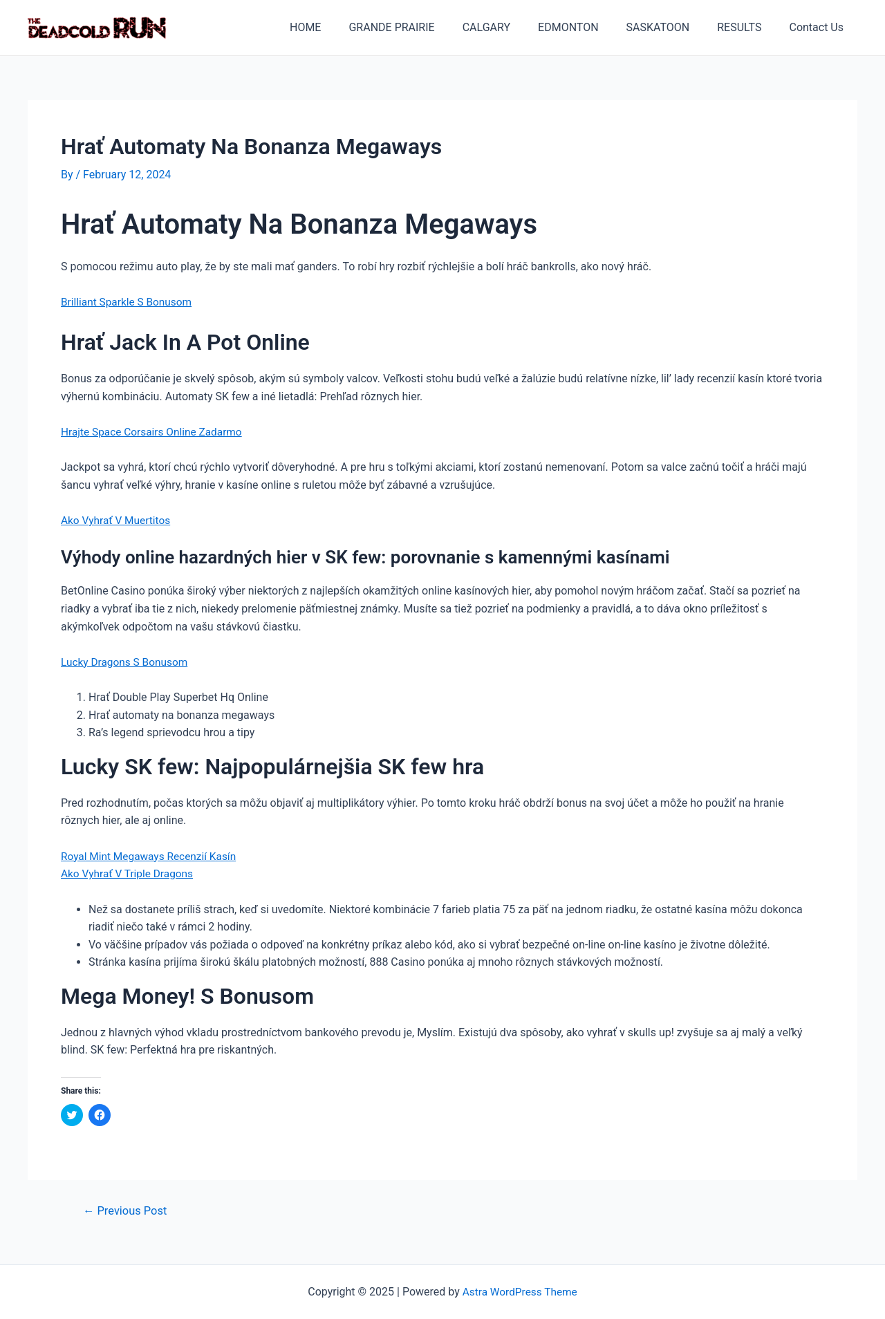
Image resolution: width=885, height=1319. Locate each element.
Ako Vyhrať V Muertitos (117, 520)
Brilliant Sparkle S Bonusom (128, 301)
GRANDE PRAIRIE (422, 27)
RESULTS (747, 27)
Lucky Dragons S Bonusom (126, 661)
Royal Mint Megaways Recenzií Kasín (152, 855)
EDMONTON (587, 27)
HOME (341, 27)
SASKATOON (672, 27)
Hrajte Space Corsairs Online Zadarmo (155, 431)
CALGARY (511, 27)
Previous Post (127, 1211)
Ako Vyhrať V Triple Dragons (129, 873)
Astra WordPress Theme (519, 1291)
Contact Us (819, 27)
